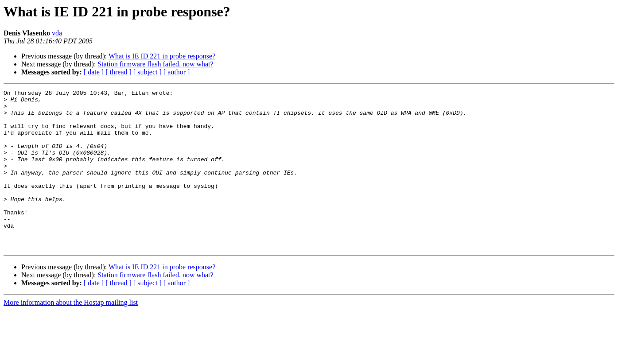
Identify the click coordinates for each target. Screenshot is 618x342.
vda (57, 33)
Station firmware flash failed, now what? (155, 64)
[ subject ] (147, 72)
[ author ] (176, 72)
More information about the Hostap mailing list (71, 334)
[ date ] (94, 72)
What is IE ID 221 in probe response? (162, 56)
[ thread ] (118, 72)
